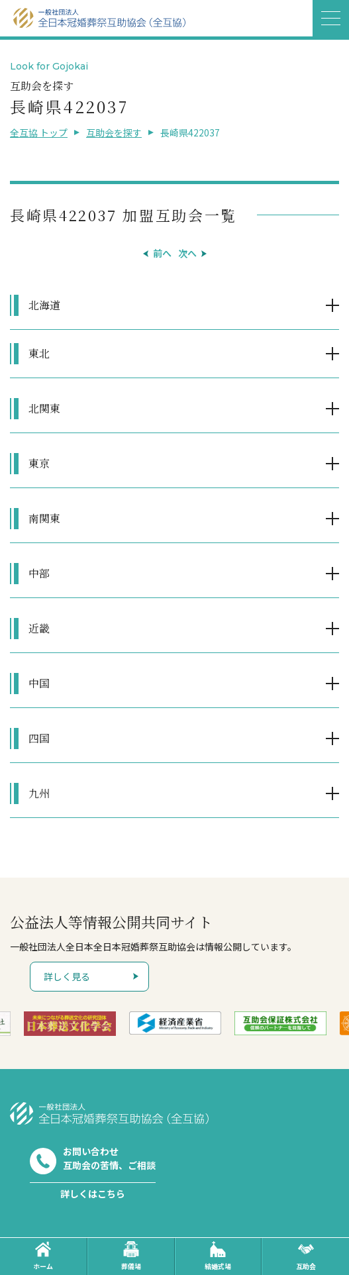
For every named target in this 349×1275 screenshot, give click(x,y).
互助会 (306, 1256)
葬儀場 (131, 1256)
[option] (70, 1023)
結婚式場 (218, 1256)
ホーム (43, 1256)
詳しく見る (67, 976)
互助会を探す (114, 132)
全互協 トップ (39, 132)
